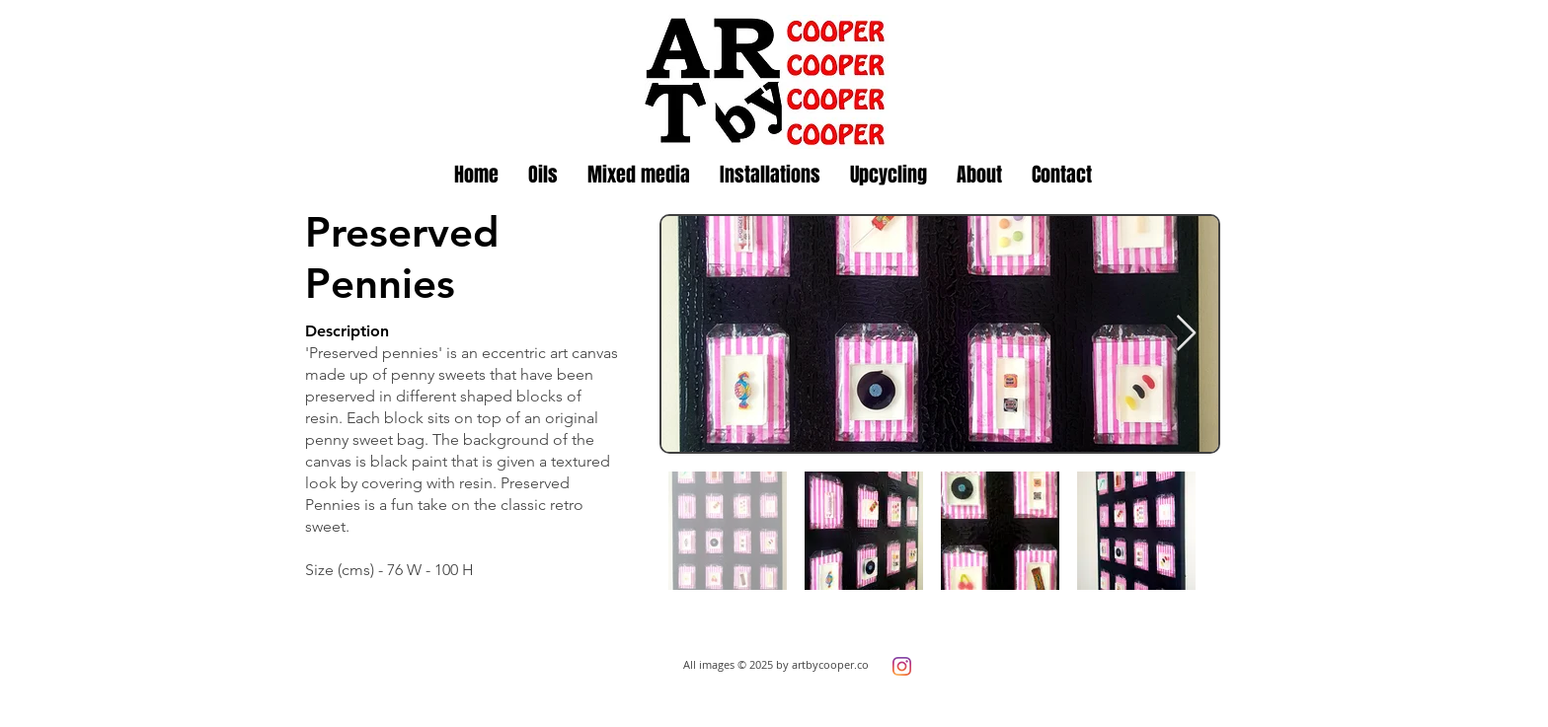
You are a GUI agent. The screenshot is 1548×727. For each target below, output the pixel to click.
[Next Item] (1186, 334)
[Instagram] (901, 666)
